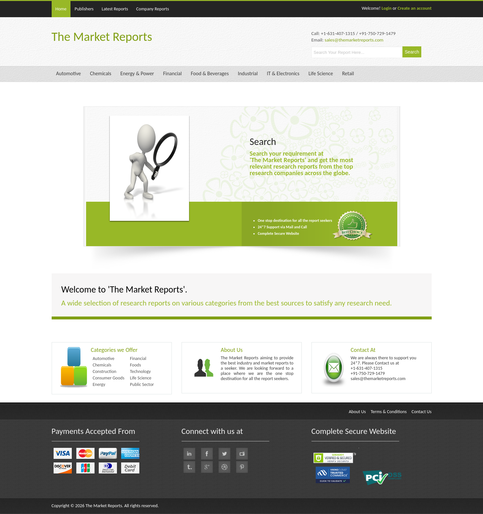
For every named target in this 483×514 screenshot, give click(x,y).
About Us (232, 349)
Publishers (84, 9)
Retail (348, 73)
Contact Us (422, 411)
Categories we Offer (114, 349)
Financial (172, 73)
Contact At (363, 349)
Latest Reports (115, 9)
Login (387, 8)
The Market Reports (102, 36)
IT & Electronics (283, 73)
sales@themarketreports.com (353, 40)
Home (61, 9)
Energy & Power (137, 73)
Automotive (68, 73)
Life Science (321, 73)
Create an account (414, 8)
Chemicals (100, 73)
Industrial (248, 73)
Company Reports (152, 9)
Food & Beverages (210, 73)
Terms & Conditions (389, 411)
